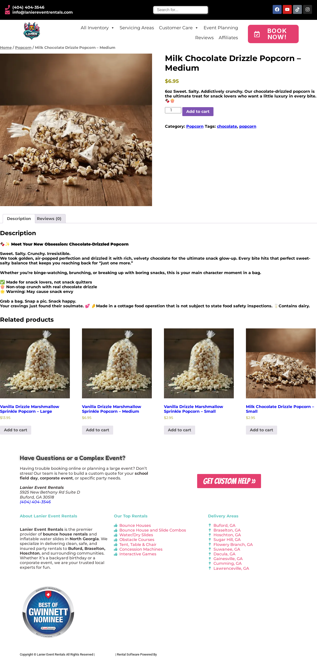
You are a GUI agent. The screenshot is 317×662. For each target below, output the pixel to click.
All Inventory (98, 28)
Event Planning (221, 28)
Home (6, 47)
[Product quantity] (173, 110)
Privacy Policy (105, 654)
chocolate (227, 126)
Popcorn (23, 47)
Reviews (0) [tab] (49, 218)
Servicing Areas (137, 28)
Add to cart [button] (15, 430)
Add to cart (198, 111)
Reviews (204, 37)
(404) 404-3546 (35, 502)
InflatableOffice (168, 654)
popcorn (247, 126)
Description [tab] (19, 218)
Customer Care (179, 28)
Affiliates (228, 37)
